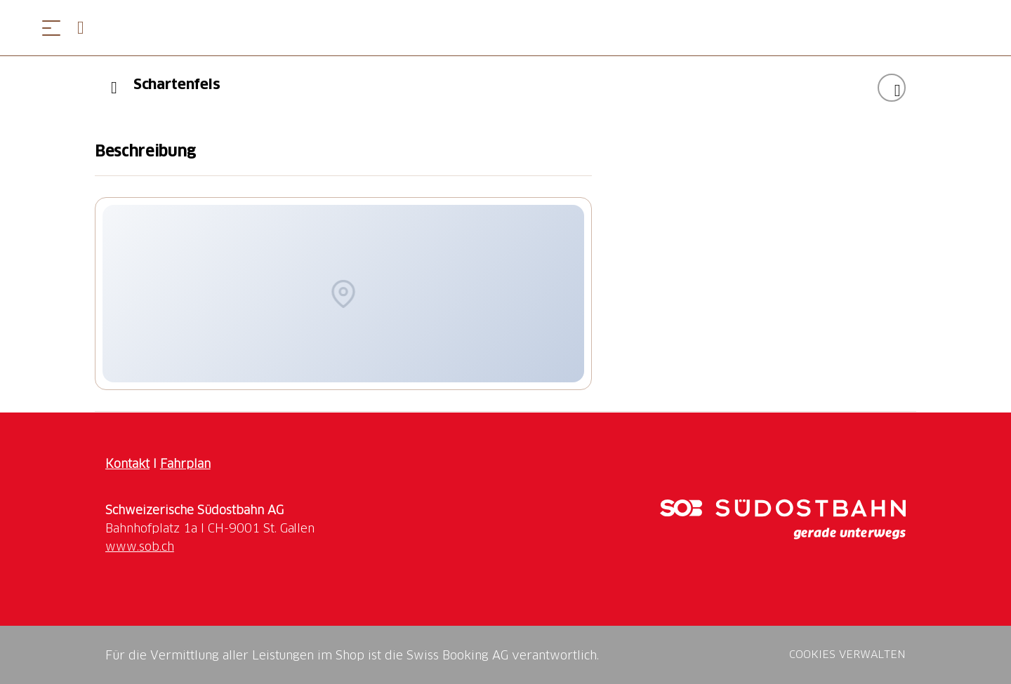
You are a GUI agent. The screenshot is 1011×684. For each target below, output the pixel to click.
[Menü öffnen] (51, 27)
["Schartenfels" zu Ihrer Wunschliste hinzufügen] (892, 88)
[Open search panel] (86, 27)
